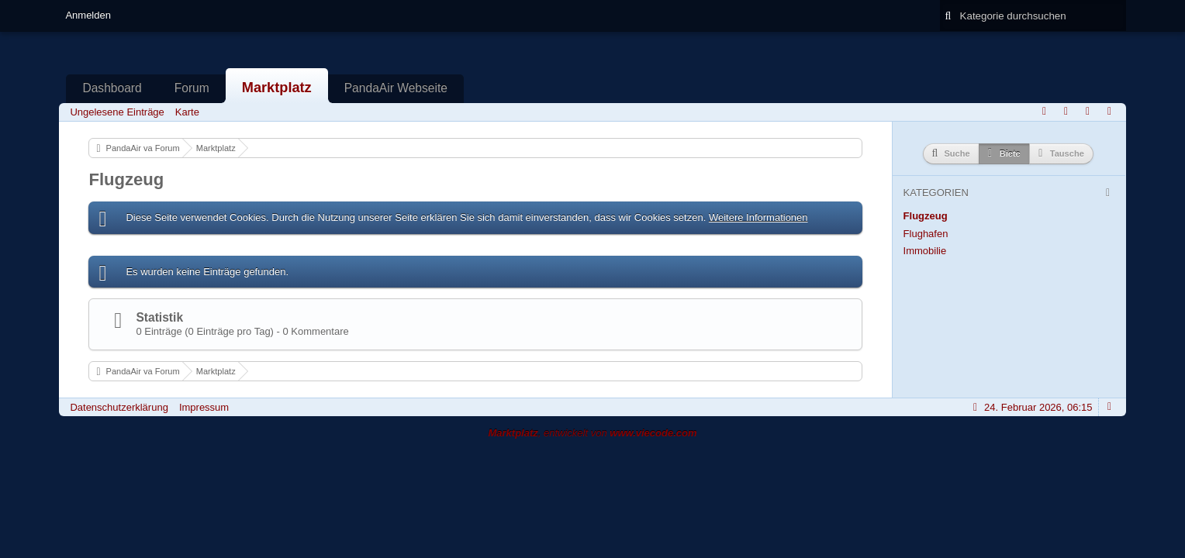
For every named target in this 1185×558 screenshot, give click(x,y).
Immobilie (925, 251)
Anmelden (88, 15)
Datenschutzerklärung (119, 407)
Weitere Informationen (758, 217)
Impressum (204, 407)
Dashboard (111, 88)
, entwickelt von (592, 433)
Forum (191, 88)
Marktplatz (277, 87)
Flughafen (925, 233)
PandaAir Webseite (395, 88)
